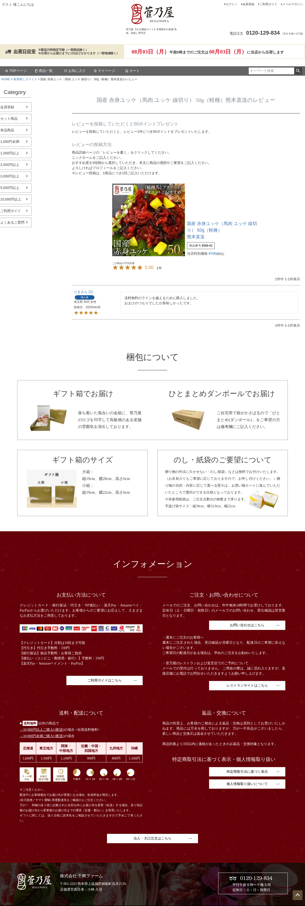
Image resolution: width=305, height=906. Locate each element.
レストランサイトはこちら (247, 685)
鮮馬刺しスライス (25, 79)
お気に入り (75, 71)
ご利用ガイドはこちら (104, 680)
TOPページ (16, 71)
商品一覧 (43, 71)
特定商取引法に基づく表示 (247, 771)
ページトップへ (298, 895)
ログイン (231, 4)
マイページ (104, 71)
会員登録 (248, 4)
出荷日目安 (25, 51)
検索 (298, 70)
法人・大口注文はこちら (152, 838)
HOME (5, 79)
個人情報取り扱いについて (247, 784)
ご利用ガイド (268, 4)
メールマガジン (292, 4)
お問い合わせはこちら (247, 625)
